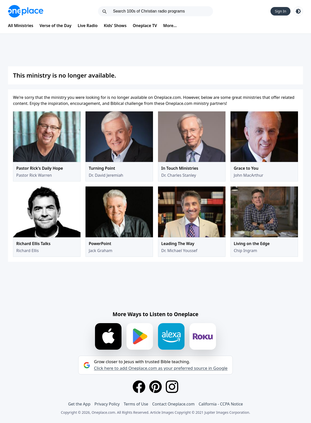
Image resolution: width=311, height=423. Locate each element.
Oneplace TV (145, 25)
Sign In (280, 11)
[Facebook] (139, 386)
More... (170, 25)
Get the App (79, 404)
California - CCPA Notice (220, 404)
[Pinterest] (155, 386)
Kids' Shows (115, 25)
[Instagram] (172, 386)
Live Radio (88, 25)
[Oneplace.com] (25, 11)
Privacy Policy (107, 404)
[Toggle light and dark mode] (298, 11)
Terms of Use (136, 404)
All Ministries (20, 25)
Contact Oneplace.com (173, 404)
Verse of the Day (56, 25)
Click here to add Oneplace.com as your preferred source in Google (161, 368)
